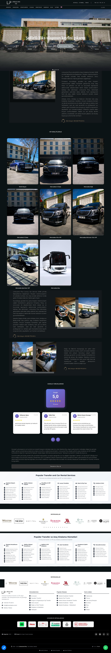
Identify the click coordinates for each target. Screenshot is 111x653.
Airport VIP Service (46, 494)
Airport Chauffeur (45, 497)
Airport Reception (81, 489)
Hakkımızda (89, 596)
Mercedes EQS (88, 186)
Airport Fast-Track (81, 496)
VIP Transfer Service (28, 489)
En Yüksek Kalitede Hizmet (100, 553)
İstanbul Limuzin (63, 548)
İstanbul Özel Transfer (64, 598)
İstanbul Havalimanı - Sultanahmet (67, 605)
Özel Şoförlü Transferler (11, 556)
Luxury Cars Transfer (64, 491)
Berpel (98, 646)
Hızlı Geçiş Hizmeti (28, 560)
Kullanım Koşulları (55, 650)
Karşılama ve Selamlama (37, 607)
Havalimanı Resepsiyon (82, 552)
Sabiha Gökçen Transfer (29, 549)
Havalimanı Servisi (9, 561)
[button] (1, 40)
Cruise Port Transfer (99, 489)
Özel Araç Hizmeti (45, 554)
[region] (55, 40)
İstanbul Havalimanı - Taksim (66, 602)
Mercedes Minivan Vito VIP (88, 237)
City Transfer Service (81, 491)
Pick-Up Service (27, 494)
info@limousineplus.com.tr (10, 605)
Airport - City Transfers (11, 490)
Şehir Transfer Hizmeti (82, 554)
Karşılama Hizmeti (27, 555)
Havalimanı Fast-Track (81, 559)
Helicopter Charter (99, 486)
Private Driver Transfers (11, 494)
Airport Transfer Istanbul (11, 487)
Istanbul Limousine (64, 486)
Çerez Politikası (67, 650)
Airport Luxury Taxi (63, 489)
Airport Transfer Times (100, 494)
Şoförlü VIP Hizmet (46, 549)
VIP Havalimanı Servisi (46, 557)
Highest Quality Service (100, 491)
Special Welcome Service (11, 495)
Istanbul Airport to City (10, 489)
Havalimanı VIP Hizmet (46, 555)
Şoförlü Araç (26, 559)
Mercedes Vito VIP (55, 237)
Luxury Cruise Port (99, 488)
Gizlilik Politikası (43, 650)
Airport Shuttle (9, 499)
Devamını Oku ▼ (55, 466)
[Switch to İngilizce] (61, 7)
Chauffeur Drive (27, 497)
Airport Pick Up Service (82, 488)
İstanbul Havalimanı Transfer (12, 549)
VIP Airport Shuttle (46, 495)
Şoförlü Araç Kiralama (46, 552)
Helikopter (34, 609)
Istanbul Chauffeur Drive (47, 489)
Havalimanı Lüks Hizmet (64, 559)
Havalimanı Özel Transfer (65, 554)
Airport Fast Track (9, 492)
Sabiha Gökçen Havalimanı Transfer (68, 600)
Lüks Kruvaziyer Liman (100, 549)
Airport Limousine (63, 496)
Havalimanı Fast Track (10, 555)
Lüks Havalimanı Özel (64, 556)
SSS (87, 607)
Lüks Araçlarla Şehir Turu (82, 555)
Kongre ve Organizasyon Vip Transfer (41, 600)
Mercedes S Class (55, 186)
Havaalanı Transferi (36, 598)
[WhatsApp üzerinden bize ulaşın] (105, 647)
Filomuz (88, 598)
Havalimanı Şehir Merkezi (11, 550)
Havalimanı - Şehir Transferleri (9, 553)
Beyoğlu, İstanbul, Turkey (81, 2)
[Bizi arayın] (4, 647)
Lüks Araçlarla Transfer (64, 553)
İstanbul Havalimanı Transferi (66, 596)
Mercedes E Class (22, 237)
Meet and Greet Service (82, 486)
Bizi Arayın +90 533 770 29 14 (75, 121)
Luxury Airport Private (64, 494)
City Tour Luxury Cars (81, 493)
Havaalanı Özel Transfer (11, 560)
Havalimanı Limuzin (63, 558)
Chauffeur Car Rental (46, 490)
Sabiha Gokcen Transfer (29, 487)
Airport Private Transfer (11, 497)
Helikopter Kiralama (99, 548)
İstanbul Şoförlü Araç (46, 550)
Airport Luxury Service (64, 498)
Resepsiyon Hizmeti (28, 557)
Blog (87, 605)
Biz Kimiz (88, 602)
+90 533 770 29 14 (8, 602)
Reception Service (28, 495)
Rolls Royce (22, 186)
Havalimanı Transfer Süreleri (101, 556)
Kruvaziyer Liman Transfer (100, 551)
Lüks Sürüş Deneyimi (91, 600)
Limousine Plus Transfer (100, 493)
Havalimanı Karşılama (81, 550)
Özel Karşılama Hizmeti (10, 558)
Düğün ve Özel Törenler (37, 605)
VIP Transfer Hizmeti (28, 550)
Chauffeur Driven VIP (46, 487)
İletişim (88, 609)
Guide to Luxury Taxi (81, 498)
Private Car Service (46, 492)
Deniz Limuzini (34, 602)
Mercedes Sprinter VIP (22, 288)
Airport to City (27, 492)
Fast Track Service (28, 499)
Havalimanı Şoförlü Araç (47, 559)
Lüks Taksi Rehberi (81, 560)
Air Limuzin (34, 596)
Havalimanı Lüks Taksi (64, 551)
